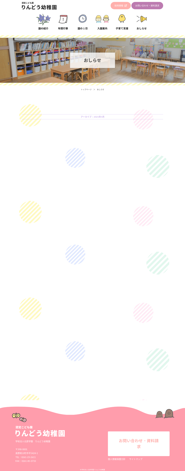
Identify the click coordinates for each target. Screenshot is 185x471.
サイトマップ (135, 459)
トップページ (86, 89)
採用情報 (120, 5)
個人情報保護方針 (116, 459)
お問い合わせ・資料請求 (147, 5)
